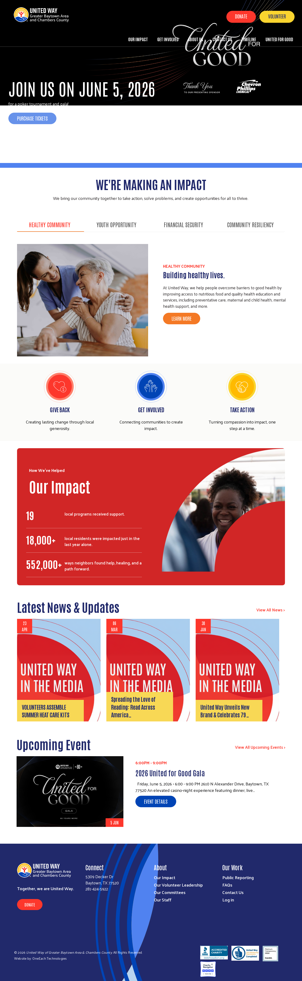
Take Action (242, 409)
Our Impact (138, 39)
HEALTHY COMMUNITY (49, 224)
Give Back (60, 409)
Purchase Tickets (32, 118)
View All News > (270, 609)
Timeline (248, 39)
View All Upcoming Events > (260, 747)
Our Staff (162, 899)
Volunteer (277, 16)
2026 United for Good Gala (170, 772)
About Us (195, 39)
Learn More (182, 318)
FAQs (227, 884)
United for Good (279, 39)
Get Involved (168, 39)
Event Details (156, 801)
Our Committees (170, 892)
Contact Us (222, 39)
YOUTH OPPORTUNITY (116, 224)
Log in (228, 899)
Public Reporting (238, 877)
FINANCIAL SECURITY (183, 224)
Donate (241, 16)
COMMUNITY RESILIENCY (250, 224)
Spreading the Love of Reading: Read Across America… (133, 706)
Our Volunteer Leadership (178, 884)
